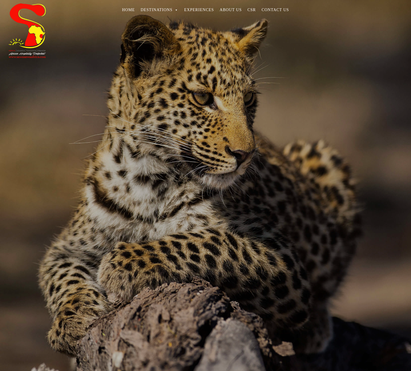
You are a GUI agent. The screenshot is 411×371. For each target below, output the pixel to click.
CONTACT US (275, 10)
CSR (251, 10)
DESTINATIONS (160, 10)
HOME (128, 10)
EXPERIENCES (199, 10)
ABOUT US (231, 10)
